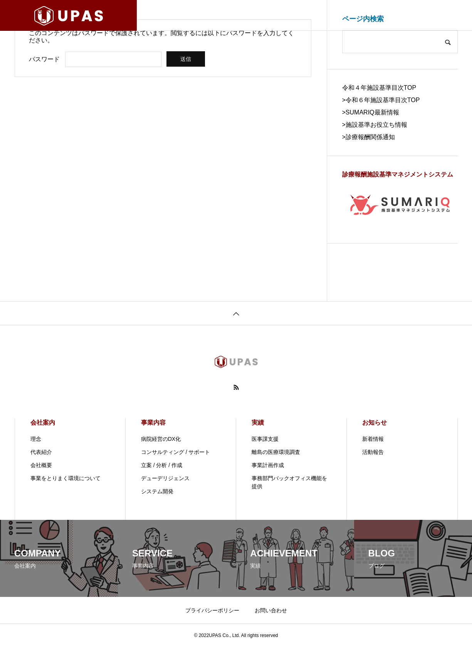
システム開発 (157, 491)
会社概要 (41, 465)
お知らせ (374, 422)
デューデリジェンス (165, 478)
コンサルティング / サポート (175, 452)
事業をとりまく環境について (65, 478)
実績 (258, 422)
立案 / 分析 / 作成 (161, 465)
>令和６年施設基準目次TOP (381, 100)
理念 (35, 439)
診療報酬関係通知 (370, 137)
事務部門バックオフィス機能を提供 (289, 482)
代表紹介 (41, 452)
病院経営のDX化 (161, 439)
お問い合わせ (271, 610)
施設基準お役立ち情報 (376, 124)
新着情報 (373, 439)
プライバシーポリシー (212, 610)
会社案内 (42, 422)
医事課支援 (265, 439)
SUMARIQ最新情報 (372, 112)
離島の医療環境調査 (276, 452)
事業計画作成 (268, 465)
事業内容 (153, 422)
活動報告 (373, 452)
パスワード (44, 59)
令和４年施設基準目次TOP (379, 87)
